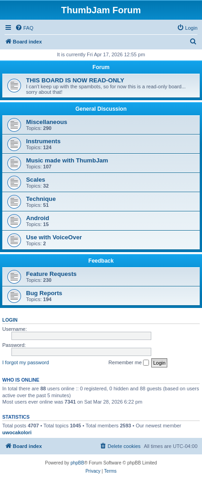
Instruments (43, 141)
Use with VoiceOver (54, 237)
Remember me (128, 363)
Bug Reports (44, 293)
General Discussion (101, 109)
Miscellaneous (46, 122)
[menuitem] (24, 27)
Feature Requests (51, 273)
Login (9, 320)
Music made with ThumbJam (67, 160)
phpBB (77, 462)
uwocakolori (17, 432)
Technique (41, 198)
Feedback (100, 261)
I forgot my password (25, 362)
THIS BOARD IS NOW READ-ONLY (75, 80)
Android (37, 218)
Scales (35, 179)
